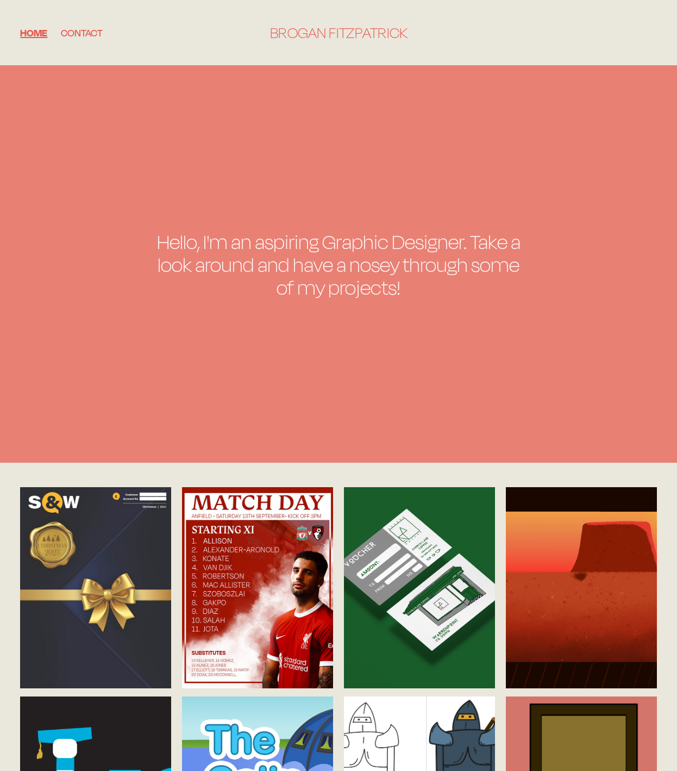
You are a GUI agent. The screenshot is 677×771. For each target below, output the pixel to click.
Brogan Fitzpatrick (339, 32)
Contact (82, 33)
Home (33, 33)
